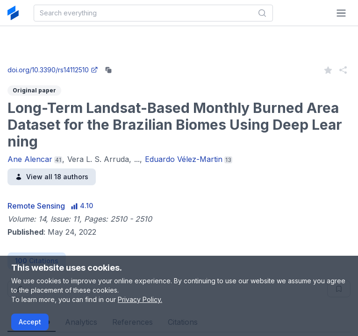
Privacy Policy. (140, 299)
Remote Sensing (36, 205)
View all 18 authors (51, 177)
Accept (30, 322)
